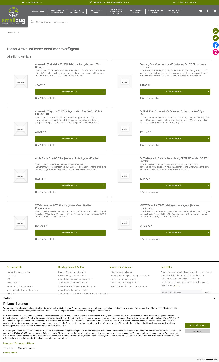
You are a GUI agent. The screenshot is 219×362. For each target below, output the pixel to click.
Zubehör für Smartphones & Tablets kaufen (129, 286)
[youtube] (216, 31)
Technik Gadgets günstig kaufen (124, 283)
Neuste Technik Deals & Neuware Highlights (111, 2)
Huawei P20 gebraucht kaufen (72, 272)
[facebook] (216, 45)
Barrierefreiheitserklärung (18, 272)
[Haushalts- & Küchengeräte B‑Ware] (116, 11)
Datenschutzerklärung (24, 343)
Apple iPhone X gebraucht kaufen (73, 290)
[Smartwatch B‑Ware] (96, 11)
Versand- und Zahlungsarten (20, 286)
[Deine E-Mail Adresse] (181, 293)
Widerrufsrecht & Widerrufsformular (22, 290)
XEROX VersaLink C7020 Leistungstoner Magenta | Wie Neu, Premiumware (170, 206)
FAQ (8, 279)
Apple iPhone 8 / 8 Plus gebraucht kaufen (77, 286)
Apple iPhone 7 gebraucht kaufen (73, 283)
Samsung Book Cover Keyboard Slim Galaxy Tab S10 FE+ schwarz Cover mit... (173, 66)
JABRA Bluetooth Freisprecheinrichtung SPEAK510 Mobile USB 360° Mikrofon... (174, 159)
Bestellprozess (13, 283)
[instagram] (216, 52)
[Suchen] (31, 22)
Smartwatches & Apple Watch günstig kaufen (130, 276)
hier (177, 285)
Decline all (197, 331)
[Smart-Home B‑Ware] (136, 11)
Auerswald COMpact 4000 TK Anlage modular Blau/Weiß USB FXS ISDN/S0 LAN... (68, 113)
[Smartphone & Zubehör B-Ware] (57, 11)
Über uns (11, 276)
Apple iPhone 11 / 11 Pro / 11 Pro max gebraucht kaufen (83, 294)
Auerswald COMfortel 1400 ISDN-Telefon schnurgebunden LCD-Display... (67, 66)
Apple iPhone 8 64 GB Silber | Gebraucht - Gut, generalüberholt (67, 158)
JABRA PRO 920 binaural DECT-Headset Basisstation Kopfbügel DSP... (172, 113)
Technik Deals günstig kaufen (123, 279)
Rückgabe (11, 294)
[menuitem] (37, 11)
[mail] (216, 38)
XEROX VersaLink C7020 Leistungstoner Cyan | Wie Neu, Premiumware (63, 206)
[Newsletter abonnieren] (207, 293)
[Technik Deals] (37, 11)
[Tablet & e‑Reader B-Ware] (77, 11)
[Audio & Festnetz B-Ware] (155, 11)
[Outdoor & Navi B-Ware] (175, 11)
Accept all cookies (197, 325)
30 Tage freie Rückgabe (184, 2)
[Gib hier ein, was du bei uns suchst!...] (123, 22)
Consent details (10, 353)
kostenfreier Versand (32, 2)
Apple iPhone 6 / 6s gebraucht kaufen (75, 279)
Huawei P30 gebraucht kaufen (72, 276)
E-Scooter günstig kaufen (121, 272)
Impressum (8, 343)
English (7, 298)
